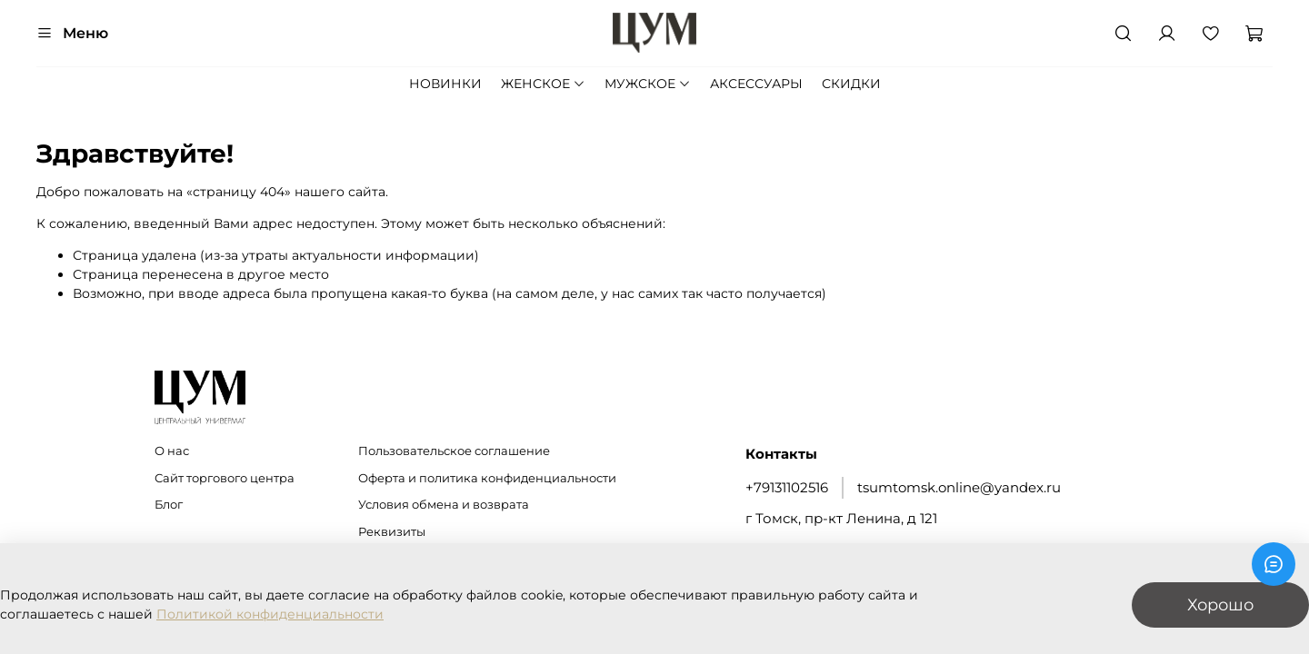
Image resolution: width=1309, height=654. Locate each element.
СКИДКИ (851, 83)
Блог (169, 504)
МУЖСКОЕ (648, 83)
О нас (172, 451)
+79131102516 (786, 487)
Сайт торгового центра (225, 478)
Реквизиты (391, 532)
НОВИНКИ (445, 83)
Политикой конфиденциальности (270, 614)
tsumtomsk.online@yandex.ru (959, 487)
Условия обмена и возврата (443, 504)
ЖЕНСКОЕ (543, 83)
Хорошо (1220, 604)
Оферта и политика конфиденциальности (487, 478)
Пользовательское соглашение (454, 451)
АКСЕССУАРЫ (756, 83)
